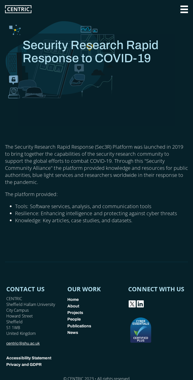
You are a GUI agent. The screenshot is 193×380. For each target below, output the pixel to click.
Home (73, 299)
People (74, 319)
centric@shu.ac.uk (23, 343)
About (73, 306)
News (72, 332)
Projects (75, 312)
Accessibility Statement (28, 358)
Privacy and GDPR (24, 364)
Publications (79, 326)
